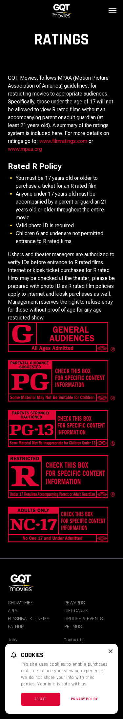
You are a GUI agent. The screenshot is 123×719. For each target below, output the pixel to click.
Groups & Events (83, 618)
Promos (73, 626)
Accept (40, 699)
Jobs (12, 640)
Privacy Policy (84, 699)
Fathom (16, 626)
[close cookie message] (110, 651)
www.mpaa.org (25, 149)
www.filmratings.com (63, 141)
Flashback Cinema (28, 618)
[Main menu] (112, 10)
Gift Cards (76, 610)
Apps (13, 610)
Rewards (74, 602)
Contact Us (74, 640)
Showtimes (20, 602)
